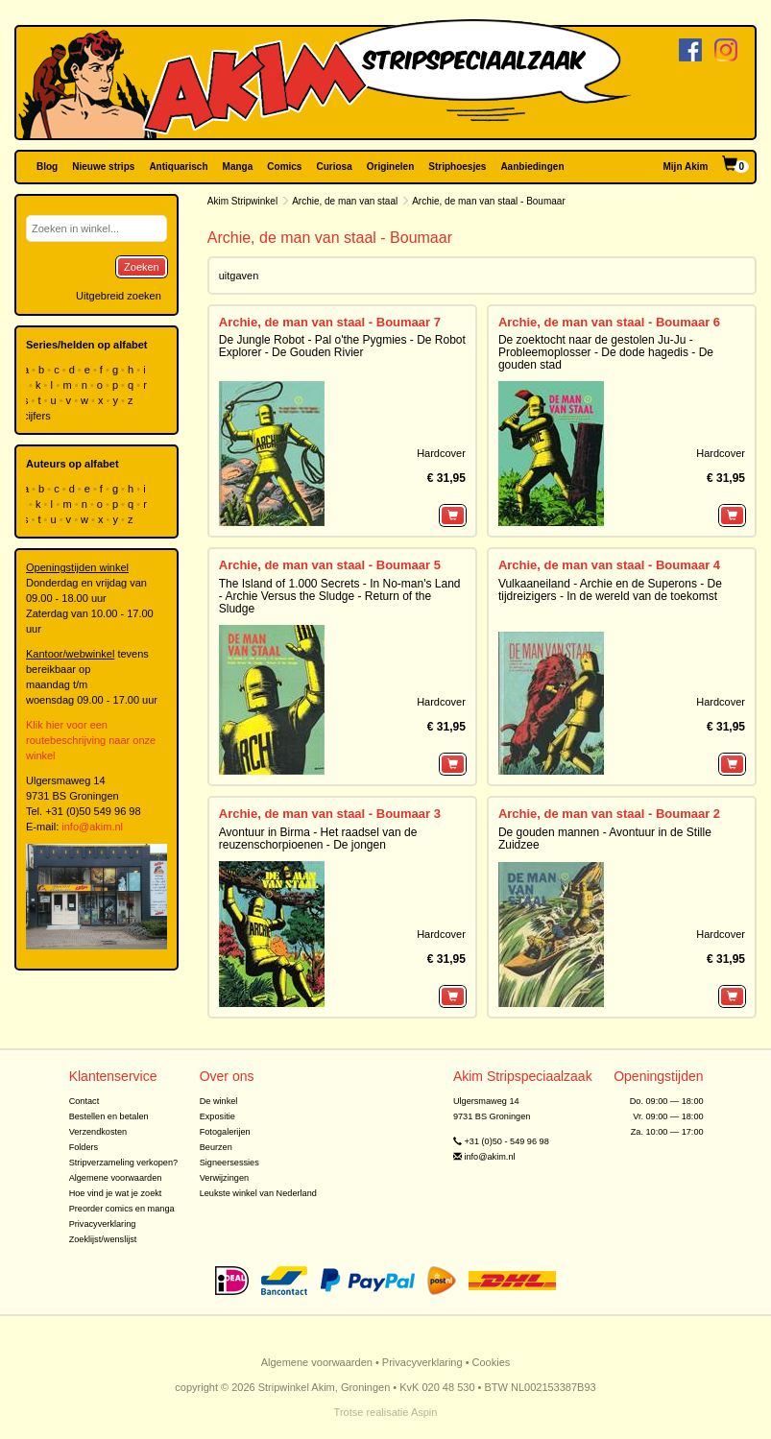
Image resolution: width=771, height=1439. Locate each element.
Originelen (390, 166)
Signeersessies (229, 1162)
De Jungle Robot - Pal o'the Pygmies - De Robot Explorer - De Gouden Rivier (342, 346)
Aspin (424, 1412)
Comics (284, 166)
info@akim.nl (92, 826)
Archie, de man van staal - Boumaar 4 (609, 565)
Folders (84, 1147)
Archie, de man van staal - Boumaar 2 (609, 813)
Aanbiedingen (532, 166)
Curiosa (333, 166)
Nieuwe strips (103, 166)
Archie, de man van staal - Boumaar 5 (330, 565)
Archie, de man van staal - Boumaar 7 (330, 322)
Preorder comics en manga (122, 1208)
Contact (84, 1101)
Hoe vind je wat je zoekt (115, 1193)
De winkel (219, 1101)
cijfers (38, 415)
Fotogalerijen (225, 1132)
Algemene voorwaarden (115, 1178)
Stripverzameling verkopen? (124, 1162)
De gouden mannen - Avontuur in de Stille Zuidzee (604, 838)
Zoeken (141, 267)
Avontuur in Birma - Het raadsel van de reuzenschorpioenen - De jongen (318, 838)
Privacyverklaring (102, 1224)
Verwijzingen (224, 1178)
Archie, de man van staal (345, 201)
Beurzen (216, 1147)
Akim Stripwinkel (242, 201)
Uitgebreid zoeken (118, 295)
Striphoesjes (457, 166)
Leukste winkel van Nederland (258, 1193)
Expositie (217, 1116)
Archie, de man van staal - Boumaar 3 (330, 813)
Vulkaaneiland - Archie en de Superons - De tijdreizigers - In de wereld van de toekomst (610, 590)
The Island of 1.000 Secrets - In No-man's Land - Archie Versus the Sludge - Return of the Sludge (340, 596)
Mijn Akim (686, 166)
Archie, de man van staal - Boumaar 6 (609, 322)
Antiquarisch (178, 166)
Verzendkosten (98, 1132)
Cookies (491, 1362)
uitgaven (239, 275)
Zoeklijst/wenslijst (103, 1239)
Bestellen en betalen (109, 1116)
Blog (47, 166)
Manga (238, 166)
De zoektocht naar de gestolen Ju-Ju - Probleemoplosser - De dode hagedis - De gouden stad (605, 352)
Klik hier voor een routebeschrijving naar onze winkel (91, 740)
